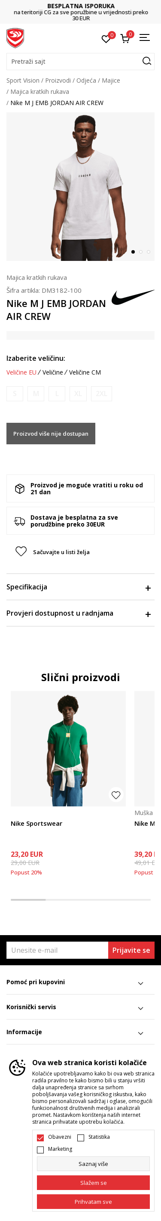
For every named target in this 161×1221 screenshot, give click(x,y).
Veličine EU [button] (21, 372)
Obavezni (59, 1137)
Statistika (99, 1137)
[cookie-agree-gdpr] (93, 1182)
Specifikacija (78, 587)
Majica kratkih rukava (39, 91)
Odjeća (86, 80)
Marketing (60, 1149)
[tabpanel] (80, 186)
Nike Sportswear (36, 823)
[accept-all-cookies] (93, 1201)
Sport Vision (22, 80)
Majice (111, 80)
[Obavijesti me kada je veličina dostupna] (14, 393)
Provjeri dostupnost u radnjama (78, 613)
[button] (80, 61)
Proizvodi (58, 80)
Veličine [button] (53, 372)
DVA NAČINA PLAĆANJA (56, 9)
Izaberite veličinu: (35, 358)
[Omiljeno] (106, 38)
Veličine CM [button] (85, 372)
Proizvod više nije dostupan (50, 433)
